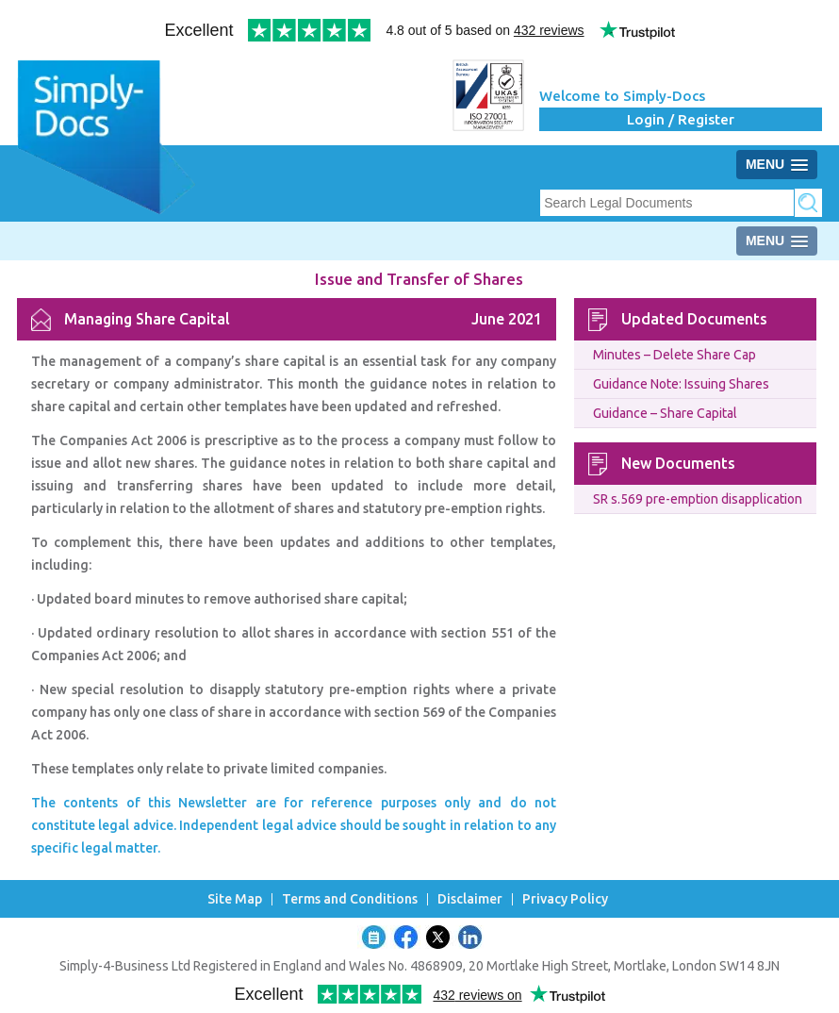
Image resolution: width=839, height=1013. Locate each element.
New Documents (678, 463)
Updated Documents (694, 318)
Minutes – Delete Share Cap (674, 354)
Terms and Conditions (350, 899)
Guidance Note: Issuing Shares (681, 383)
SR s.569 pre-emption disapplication (697, 498)
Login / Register (680, 119)
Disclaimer (469, 899)
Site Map (234, 899)
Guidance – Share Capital (665, 413)
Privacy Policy (565, 899)
